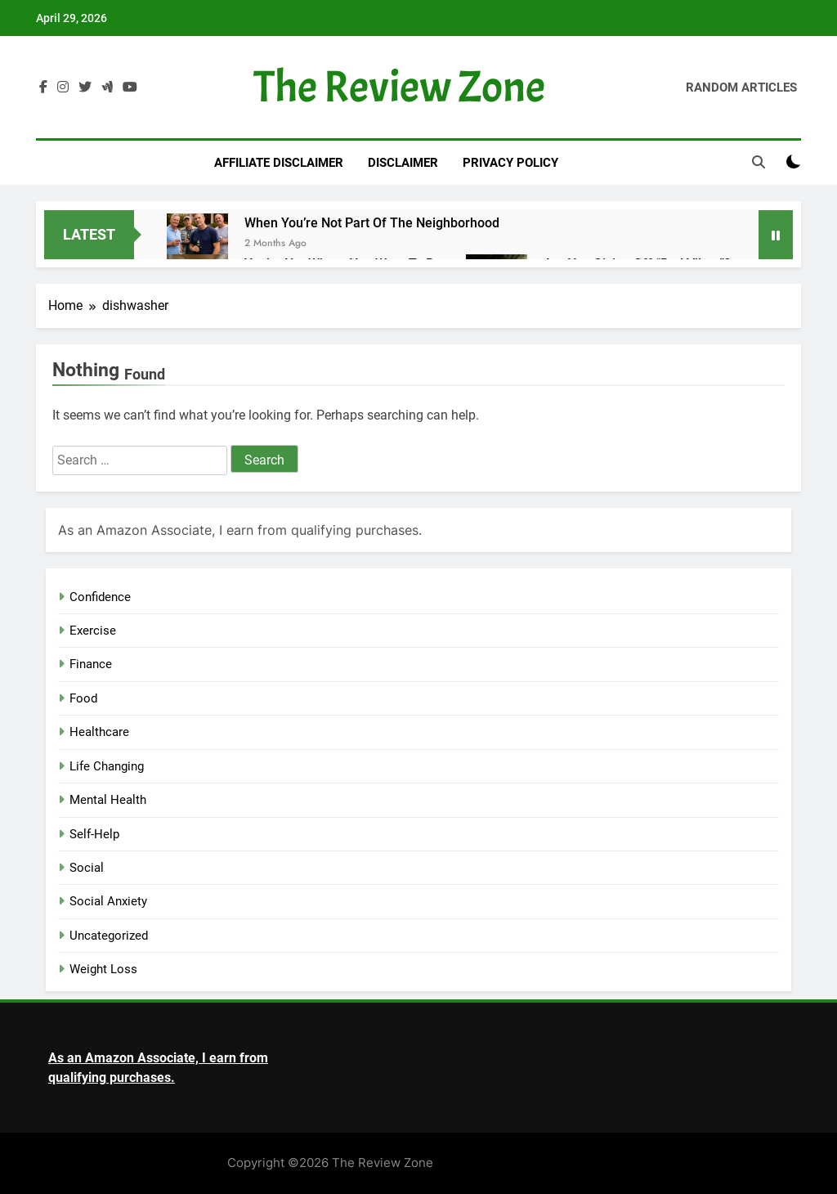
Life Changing (106, 766)
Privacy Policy (510, 162)
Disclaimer (403, 162)
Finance (90, 664)
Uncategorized (108, 935)
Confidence (100, 597)
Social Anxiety (108, 901)
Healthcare (99, 732)
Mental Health (107, 799)
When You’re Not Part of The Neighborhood (371, 223)
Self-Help (94, 834)
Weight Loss (103, 969)
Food (83, 698)
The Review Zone (399, 87)
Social (86, 867)
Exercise (92, 630)
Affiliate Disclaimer (278, 162)
